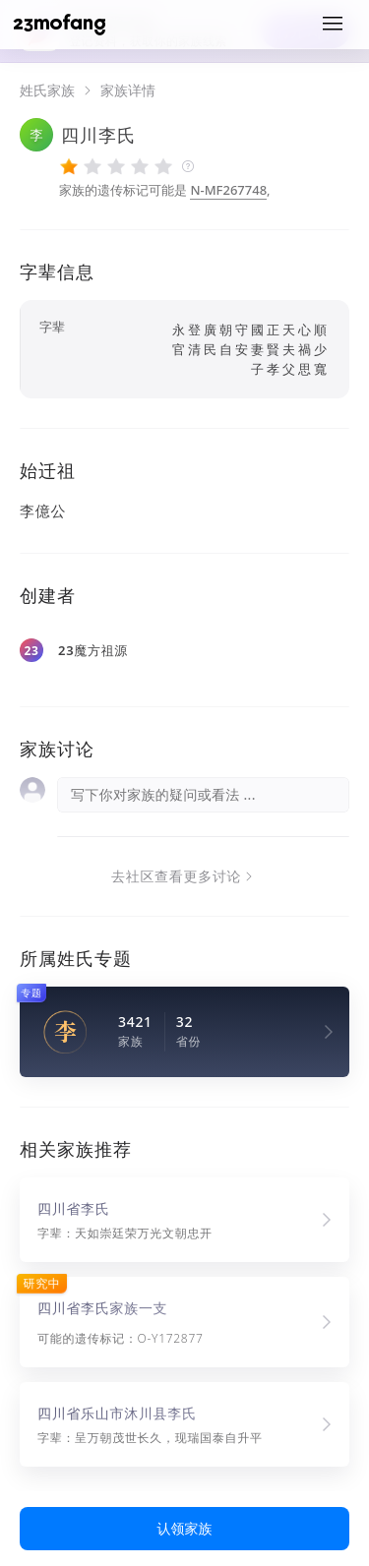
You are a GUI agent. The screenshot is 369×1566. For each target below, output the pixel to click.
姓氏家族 (47, 90)
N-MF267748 (228, 190)
